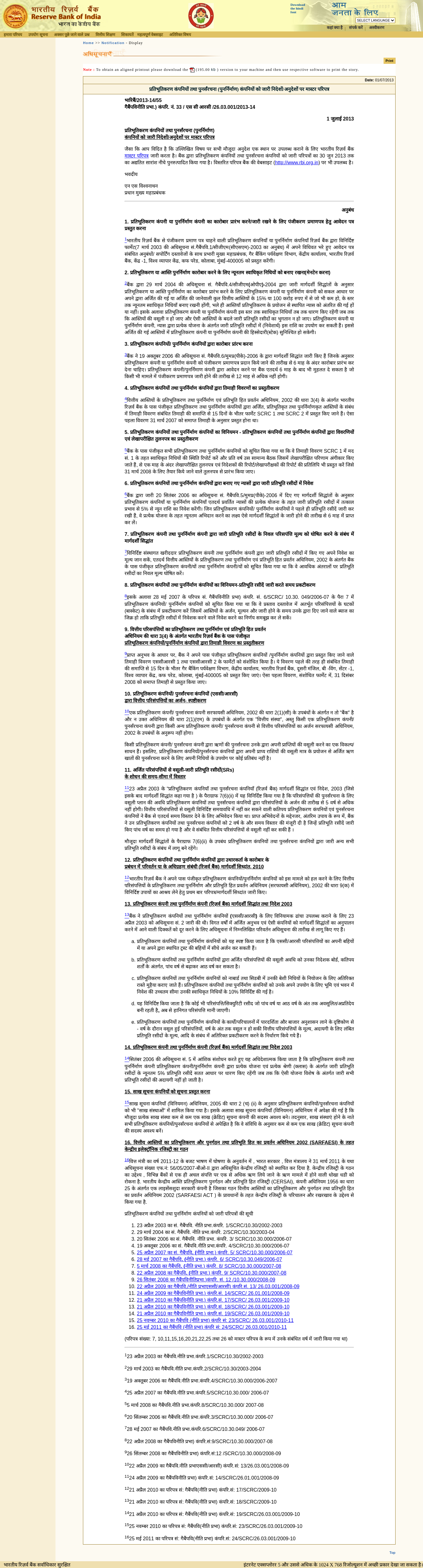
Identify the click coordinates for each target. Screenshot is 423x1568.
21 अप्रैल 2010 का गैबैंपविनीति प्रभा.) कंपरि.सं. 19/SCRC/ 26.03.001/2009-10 (213, 1313)
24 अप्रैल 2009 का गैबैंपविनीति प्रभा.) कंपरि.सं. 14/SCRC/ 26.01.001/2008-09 (213, 1293)
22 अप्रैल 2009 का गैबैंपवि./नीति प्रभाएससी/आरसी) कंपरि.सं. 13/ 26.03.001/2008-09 (218, 1286)
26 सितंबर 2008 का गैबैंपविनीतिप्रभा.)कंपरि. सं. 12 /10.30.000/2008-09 (206, 1279)
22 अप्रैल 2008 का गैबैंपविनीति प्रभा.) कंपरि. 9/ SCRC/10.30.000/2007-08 (211, 1273)
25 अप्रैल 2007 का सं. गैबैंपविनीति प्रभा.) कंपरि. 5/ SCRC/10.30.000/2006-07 (215, 1252)
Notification (113, 43)
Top (392, 1552)
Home (88, 43)
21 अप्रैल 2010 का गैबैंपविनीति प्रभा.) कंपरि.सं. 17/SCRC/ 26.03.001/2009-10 (213, 1300)
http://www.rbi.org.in (296, 162)
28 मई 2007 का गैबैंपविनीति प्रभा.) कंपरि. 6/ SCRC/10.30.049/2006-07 (209, 1259)
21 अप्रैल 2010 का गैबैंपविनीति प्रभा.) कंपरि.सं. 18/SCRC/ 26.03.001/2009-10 (213, 1306)
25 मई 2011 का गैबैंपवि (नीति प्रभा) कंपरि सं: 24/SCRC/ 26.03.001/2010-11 (212, 1327)
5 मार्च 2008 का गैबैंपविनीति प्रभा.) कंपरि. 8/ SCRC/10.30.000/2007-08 (209, 1266)
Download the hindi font (297, 8)
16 (127, 1160)
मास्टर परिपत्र (137, 155)
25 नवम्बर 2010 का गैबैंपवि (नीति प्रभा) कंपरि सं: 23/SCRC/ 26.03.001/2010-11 (215, 1320)
